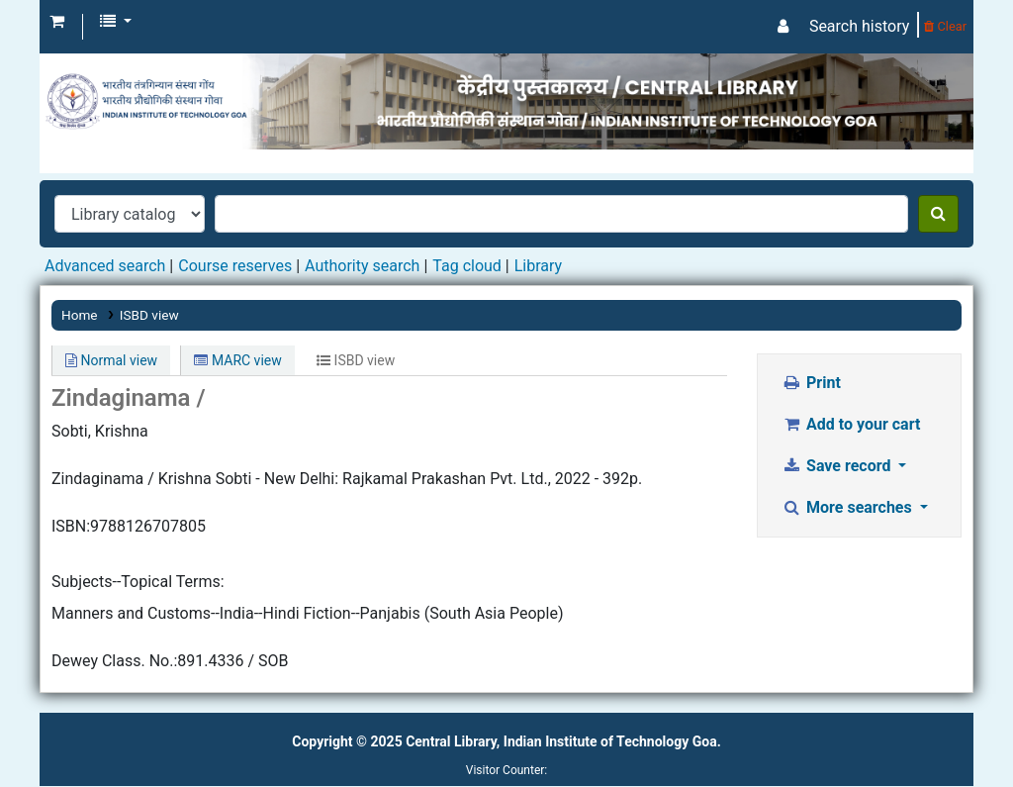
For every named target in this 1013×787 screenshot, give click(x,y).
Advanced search (105, 265)
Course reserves (235, 265)
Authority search (362, 265)
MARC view (237, 360)
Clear (945, 26)
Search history (859, 26)
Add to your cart (852, 424)
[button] (57, 22)
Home (79, 315)
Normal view (111, 360)
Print (812, 382)
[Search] (938, 214)
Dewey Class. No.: (114, 660)
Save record (839, 465)
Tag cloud (467, 265)
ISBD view (149, 315)
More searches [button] (849, 507)
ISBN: (70, 526)
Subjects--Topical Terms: (138, 581)
